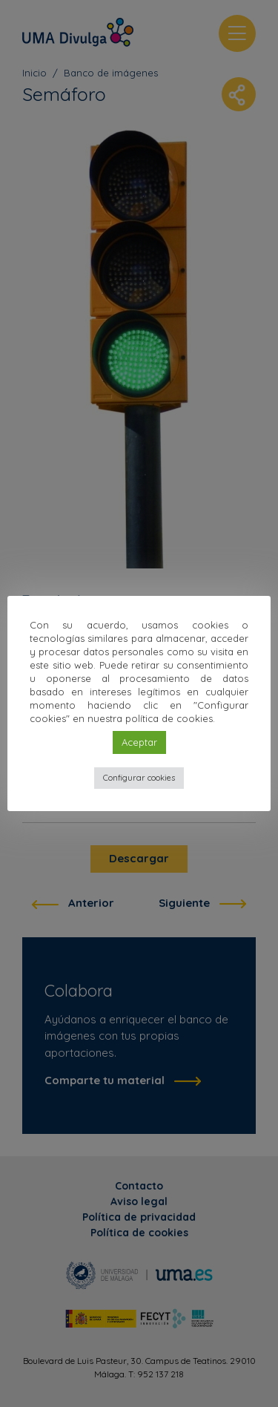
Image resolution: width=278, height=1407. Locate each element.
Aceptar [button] (139, 742)
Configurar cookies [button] (139, 778)
